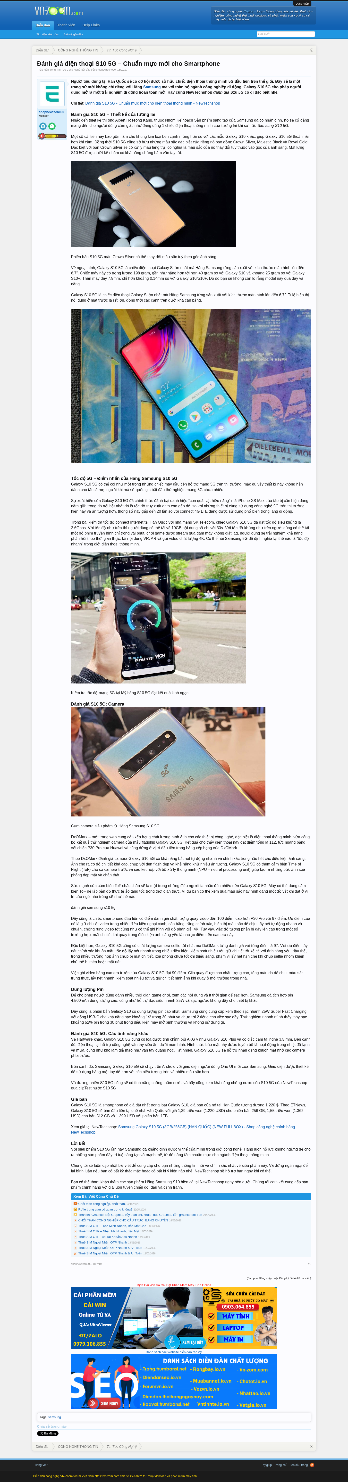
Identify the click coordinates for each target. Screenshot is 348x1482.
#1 (309, 1263)
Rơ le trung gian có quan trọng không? (105, 1209)
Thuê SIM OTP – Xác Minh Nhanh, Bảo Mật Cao (112, 1226)
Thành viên (66, 25)
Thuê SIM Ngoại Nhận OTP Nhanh (102, 1242)
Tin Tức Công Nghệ (68, 69)
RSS (312, 1465)
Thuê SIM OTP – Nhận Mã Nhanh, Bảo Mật (108, 1231)
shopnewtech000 (105, 69)
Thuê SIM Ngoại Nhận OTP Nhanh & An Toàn (110, 1248)
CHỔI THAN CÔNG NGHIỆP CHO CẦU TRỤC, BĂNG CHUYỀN (123, 1220)
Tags (43, 1417)
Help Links (91, 25)
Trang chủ (280, 1465)
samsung (54, 1417)
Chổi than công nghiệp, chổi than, (102, 1204)
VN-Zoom (249, 11)
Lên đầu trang (299, 1465)
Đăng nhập (302, 3)
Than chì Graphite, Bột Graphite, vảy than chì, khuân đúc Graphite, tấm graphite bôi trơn (140, 1215)
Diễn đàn (43, 25)
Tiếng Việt (41, 1465)
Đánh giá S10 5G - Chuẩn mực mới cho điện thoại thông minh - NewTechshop (152, 103)
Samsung (152, 87)
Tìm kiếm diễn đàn (48, 34)
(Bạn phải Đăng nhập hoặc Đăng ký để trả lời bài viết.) (279, 1278)
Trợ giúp (266, 1465)
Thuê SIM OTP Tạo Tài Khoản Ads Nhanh (107, 1237)
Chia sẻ (44, 1426)
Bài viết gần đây (73, 34)
